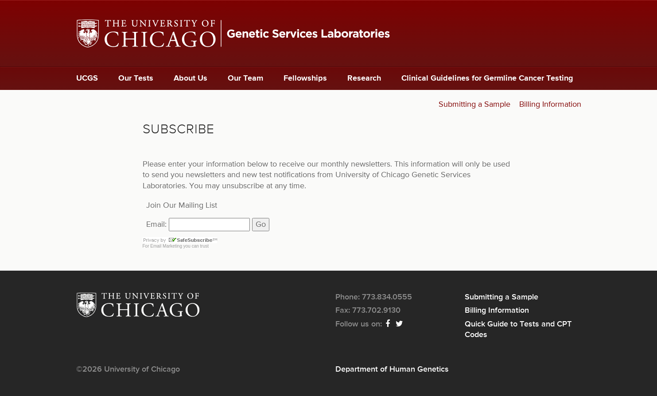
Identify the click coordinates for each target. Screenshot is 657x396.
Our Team (245, 78)
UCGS (87, 78)
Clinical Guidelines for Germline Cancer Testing (487, 78)
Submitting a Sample (474, 105)
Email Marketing (166, 246)
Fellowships (305, 78)
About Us (190, 78)
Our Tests (135, 78)
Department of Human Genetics (392, 369)
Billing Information (550, 105)
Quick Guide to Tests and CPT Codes (518, 329)
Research (364, 78)
